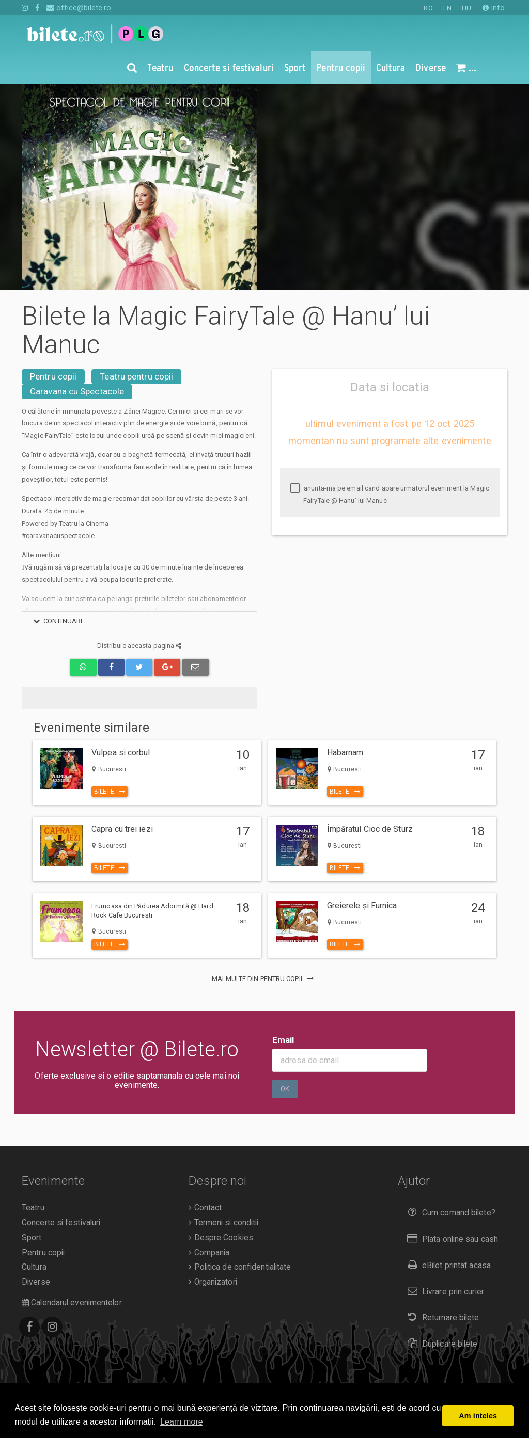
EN (447, 8)
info (494, 8)
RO (428, 8)
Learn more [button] (181, 1421)
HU (466, 8)
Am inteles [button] (478, 1416)
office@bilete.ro (78, 8)
